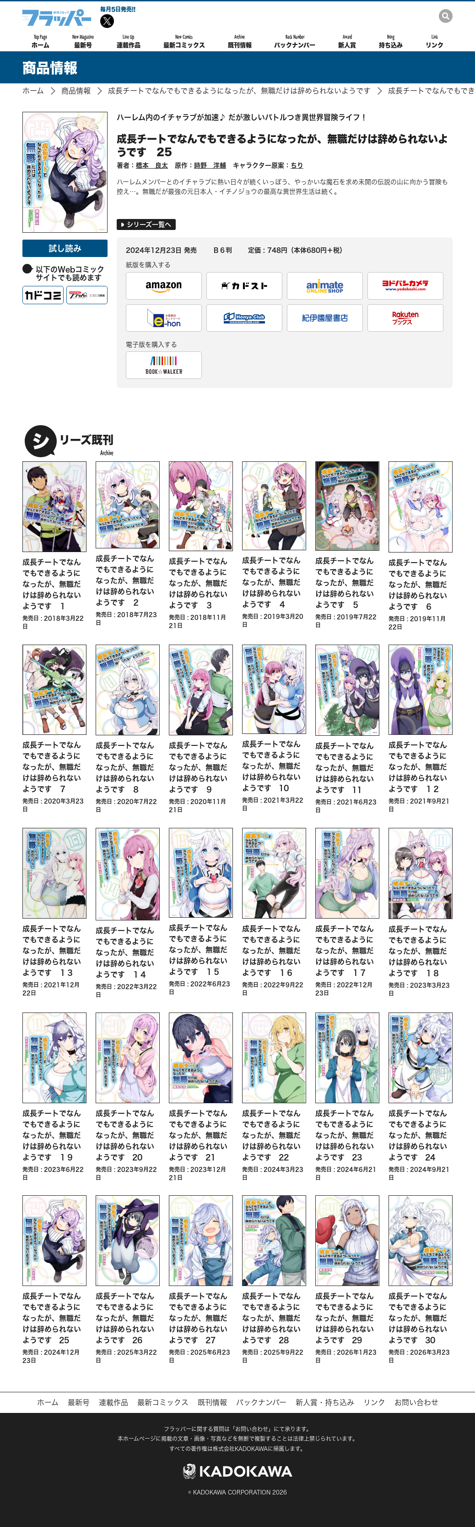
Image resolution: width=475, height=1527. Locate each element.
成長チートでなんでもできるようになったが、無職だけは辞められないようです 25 (282, 145)
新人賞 (347, 41)
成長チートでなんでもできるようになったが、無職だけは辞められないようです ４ (271, 582)
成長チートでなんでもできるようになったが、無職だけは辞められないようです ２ (125, 580)
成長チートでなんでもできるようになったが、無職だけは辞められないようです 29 (344, 1318)
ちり (297, 165)
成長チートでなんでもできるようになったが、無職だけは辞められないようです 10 (271, 766)
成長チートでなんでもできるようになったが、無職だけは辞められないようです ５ (344, 582)
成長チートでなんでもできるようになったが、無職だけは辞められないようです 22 (271, 1135)
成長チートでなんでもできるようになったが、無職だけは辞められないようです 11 (344, 767)
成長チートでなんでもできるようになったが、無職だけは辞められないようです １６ (271, 950)
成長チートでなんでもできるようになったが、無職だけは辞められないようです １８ (418, 951)
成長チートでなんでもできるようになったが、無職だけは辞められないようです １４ (125, 952)
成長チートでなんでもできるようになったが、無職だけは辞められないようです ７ (51, 767)
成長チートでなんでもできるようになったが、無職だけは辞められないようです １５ (198, 949)
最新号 (83, 41)
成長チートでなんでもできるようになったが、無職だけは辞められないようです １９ (51, 1135)
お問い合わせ (416, 1402)
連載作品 (128, 41)
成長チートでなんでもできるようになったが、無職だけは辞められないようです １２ (418, 767)
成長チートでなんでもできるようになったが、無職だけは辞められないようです (239, 90)
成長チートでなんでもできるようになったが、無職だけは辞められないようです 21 (198, 1135)
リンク (434, 41)
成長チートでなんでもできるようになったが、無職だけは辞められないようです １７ (344, 950)
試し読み (65, 248)
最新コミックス (184, 41)
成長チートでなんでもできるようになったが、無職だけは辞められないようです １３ (51, 950)
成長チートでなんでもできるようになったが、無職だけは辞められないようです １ (51, 584)
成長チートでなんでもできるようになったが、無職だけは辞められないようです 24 (418, 1135)
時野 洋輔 (210, 165)
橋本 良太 (152, 165)
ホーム (40, 41)
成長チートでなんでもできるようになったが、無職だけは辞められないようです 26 (125, 1318)
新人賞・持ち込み (325, 1402)
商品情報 (76, 90)
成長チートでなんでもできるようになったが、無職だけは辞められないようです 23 (344, 1135)
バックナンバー (294, 41)
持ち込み (391, 41)
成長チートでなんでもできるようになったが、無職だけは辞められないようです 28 (271, 1318)
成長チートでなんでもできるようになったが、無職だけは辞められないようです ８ (125, 767)
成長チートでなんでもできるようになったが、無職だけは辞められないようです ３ (198, 583)
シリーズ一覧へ (146, 224)
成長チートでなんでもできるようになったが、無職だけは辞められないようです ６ (418, 584)
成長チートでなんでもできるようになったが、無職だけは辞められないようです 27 (198, 1318)
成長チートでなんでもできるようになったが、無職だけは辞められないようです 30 (418, 1318)
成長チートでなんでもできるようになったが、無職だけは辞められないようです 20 (125, 1135)
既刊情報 (240, 41)
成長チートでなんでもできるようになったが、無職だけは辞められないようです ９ (198, 767)
